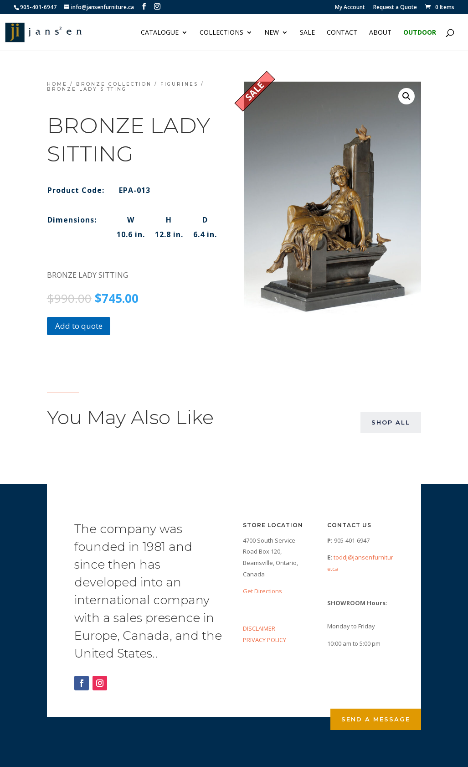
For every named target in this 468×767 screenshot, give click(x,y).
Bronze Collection (114, 84)
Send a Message (375, 719)
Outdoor (419, 32)
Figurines (179, 84)
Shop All (390, 422)
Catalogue (160, 32)
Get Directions (262, 591)
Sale (307, 32)
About (380, 32)
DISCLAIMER (259, 628)
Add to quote (79, 326)
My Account (350, 8)
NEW (271, 32)
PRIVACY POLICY (264, 640)
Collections (221, 32)
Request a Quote (395, 8)
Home (57, 84)
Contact (342, 32)
